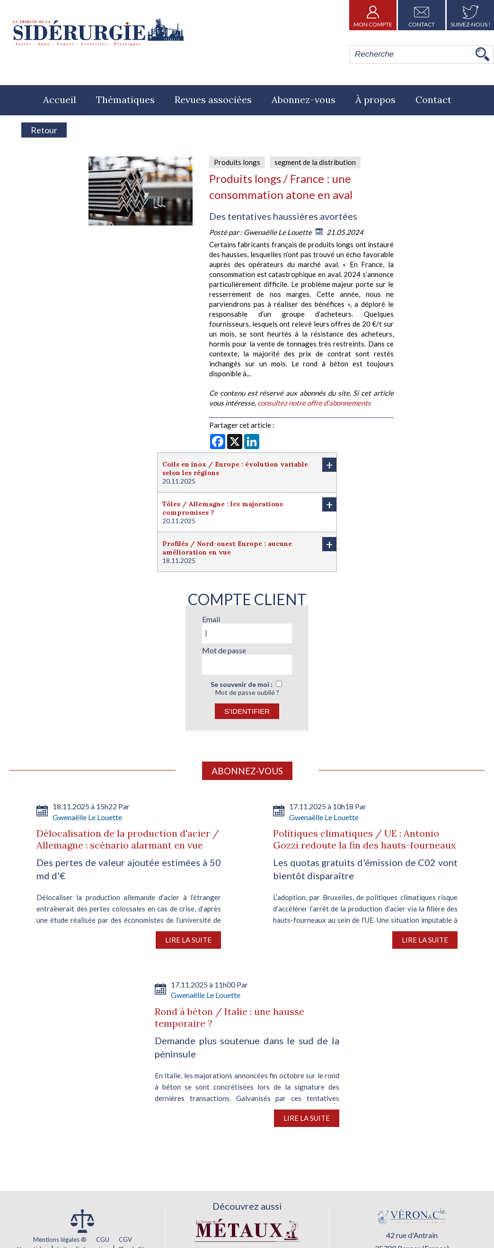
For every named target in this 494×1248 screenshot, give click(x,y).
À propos (375, 99)
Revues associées (213, 99)
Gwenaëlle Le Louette (278, 232)
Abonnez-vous (303, 99)
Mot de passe (224, 650)
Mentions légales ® (60, 1239)
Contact (421, 15)
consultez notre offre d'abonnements (314, 403)
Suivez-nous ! (470, 15)
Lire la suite (188, 940)
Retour (44, 130)
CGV (125, 1239)
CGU (102, 1239)
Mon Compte (372, 15)
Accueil (59, 99)
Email (211, 619)
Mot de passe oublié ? (247, 692)
